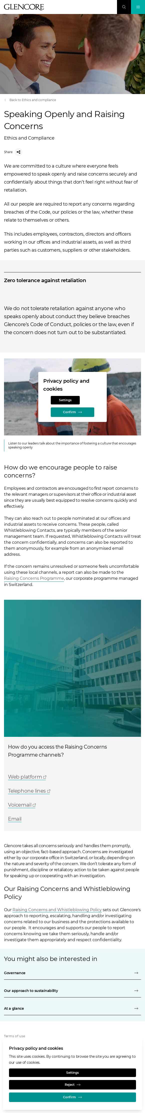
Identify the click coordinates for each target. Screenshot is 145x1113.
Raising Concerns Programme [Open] (34, 578)
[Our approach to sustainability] (72, 991)
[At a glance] (72, 1008)
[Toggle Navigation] (138, 7)
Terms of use (14, 1036)
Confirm (72, 412)
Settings (65, 400)
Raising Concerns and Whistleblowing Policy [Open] (57, 909)
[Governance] (72, 973)
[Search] (124, 7)
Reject (72, 1085)
